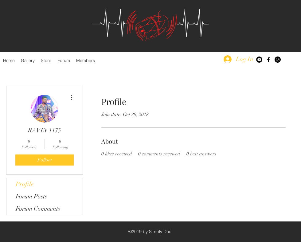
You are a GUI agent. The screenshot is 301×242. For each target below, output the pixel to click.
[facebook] (268, 60)
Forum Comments (38, 209)
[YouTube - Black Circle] (259, 60)
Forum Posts (31, 196)
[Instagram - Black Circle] (278, 60)
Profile (25, 184)
